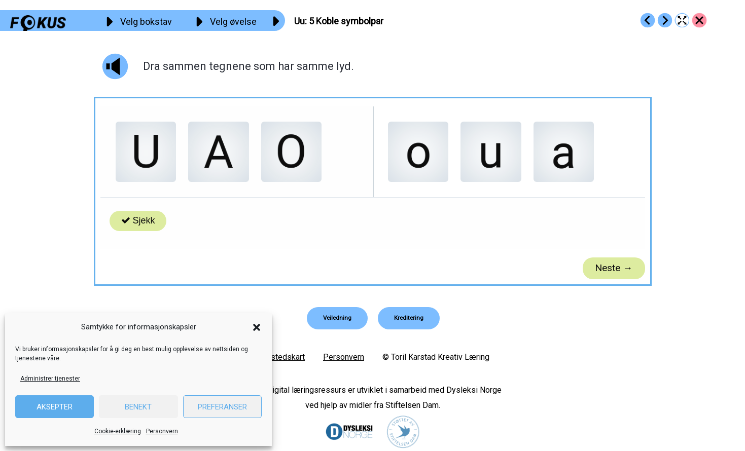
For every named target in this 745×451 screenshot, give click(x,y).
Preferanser (222, 406)
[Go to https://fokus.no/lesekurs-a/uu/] (699, 20)
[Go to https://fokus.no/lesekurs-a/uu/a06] (664, 20)
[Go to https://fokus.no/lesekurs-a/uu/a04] (647, 20)
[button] (257, 327)
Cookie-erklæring (117, 431)
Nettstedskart (280, 357)
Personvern (162, 431)
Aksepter (55, 406)
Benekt (138, 406)
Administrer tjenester (50, 378)
